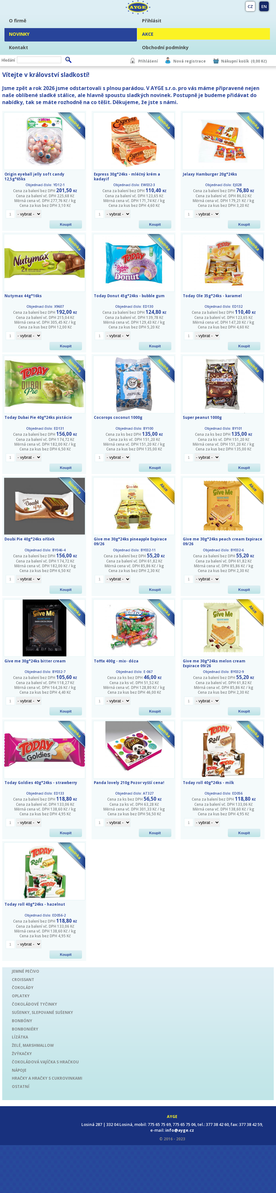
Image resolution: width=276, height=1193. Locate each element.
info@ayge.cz (179, 1130)
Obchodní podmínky (165, 47)
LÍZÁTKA (20, 1036)
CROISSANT (23, 979)
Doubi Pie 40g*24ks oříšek (29, 539)
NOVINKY (19, 34)
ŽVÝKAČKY (22, 1053)
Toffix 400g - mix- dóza (116, 661)
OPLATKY (21, 995)
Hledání (8, 60)
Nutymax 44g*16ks (23, 295)
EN (264, 6)
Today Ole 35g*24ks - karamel (212, 295)
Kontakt (18, 47)
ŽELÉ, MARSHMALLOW (33, 1045)
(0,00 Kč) (259, 61)
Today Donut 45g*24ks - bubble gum (129, 295)
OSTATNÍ (20, 1086)
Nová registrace (189, 61)
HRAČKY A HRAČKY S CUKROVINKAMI (47, 1078)
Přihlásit (151, 21)
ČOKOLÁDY (23, 987)
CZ (250, 6)
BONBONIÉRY (25, 1028)
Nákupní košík (235, 61)
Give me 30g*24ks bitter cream (35, 661)
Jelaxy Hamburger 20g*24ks (210, 174)
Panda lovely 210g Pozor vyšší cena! (129, 782)
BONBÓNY (22, 1020)
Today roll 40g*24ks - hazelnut (34, 904)
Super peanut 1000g (202, 417)
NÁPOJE (19, 1070)
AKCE (147, 34)
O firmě (17, 21)
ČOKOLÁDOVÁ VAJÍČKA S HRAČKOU (45, 1061)
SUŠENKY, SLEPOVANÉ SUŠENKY (42, 1012)
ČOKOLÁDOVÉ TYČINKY (34, 1004)
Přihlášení (148, 61)
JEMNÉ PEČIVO (25, 971)
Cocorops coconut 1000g (118, 417)
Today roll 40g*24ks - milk (208, 782)
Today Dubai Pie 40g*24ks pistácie (38, 417)
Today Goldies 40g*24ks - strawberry (40, 782)
